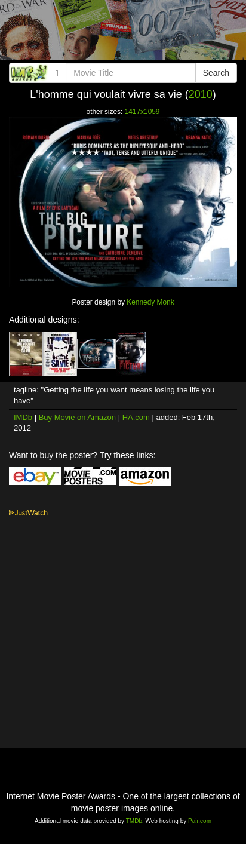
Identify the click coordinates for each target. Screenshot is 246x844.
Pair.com (199, 821)
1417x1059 (142, 112)
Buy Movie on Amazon (77, 417)
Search (216, 73)
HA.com (136, 417)
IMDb (23, 417)
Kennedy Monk (150, 302)
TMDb (134, 821)
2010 (201, 94)
